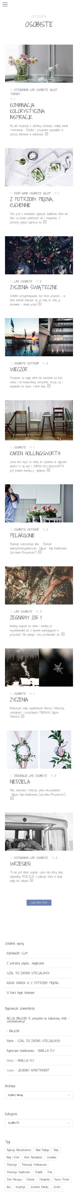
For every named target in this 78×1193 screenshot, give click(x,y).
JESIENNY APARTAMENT (33, 1070)
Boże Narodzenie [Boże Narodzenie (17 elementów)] (33, 1157)
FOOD (17, 193)
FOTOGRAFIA (21, 90)
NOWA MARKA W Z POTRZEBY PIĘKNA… (33, 983)
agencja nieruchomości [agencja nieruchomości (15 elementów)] (19, 1150)
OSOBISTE (42, 90)
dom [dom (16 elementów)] (49, 1172)
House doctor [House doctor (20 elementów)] (62, 1179)
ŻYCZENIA (19, 699)
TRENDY (15, 94)
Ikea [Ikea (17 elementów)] (9, 1187)
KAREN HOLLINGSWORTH (35, 453)
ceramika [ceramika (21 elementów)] (51, 1157)
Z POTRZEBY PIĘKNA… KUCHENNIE (32, 202)
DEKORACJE (20, 776)
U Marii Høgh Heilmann (20, 993)
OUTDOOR (33, 363)
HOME (25, 193)
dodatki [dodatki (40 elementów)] (38, 1172)
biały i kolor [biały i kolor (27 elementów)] (13, 1157)
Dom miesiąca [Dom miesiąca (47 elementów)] (14, 1179)
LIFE (32, 90)
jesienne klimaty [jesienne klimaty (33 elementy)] (39, 1187)
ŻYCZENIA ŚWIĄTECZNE (33, 287)
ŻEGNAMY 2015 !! (26, 617)
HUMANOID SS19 (17, 953)
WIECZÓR (19, 369)
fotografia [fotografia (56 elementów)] (45, 1179)
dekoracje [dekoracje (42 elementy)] (12, 1165)
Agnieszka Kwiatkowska (20, 1050)
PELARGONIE (22, 535)
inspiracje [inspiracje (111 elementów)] (20, 1187)
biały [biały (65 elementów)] (56, 1150)
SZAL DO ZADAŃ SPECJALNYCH (28, 973)
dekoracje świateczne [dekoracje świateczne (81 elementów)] (18, 1172)
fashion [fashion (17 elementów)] (31, 1179)
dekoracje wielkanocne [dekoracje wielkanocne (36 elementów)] (34, 1165)
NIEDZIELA (20, 781)
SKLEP (53, 90)
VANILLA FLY (46, 1050)
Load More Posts (39, 902)
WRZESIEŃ (20, 864)
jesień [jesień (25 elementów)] (56, 1187)
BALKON (14, 1031)
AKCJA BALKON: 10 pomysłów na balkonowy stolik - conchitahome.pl (38, 1020)
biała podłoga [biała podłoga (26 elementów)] (42, 1150)
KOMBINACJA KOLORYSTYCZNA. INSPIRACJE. (27, 111)
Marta (10, 1041)
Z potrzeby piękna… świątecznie (25, 963)
